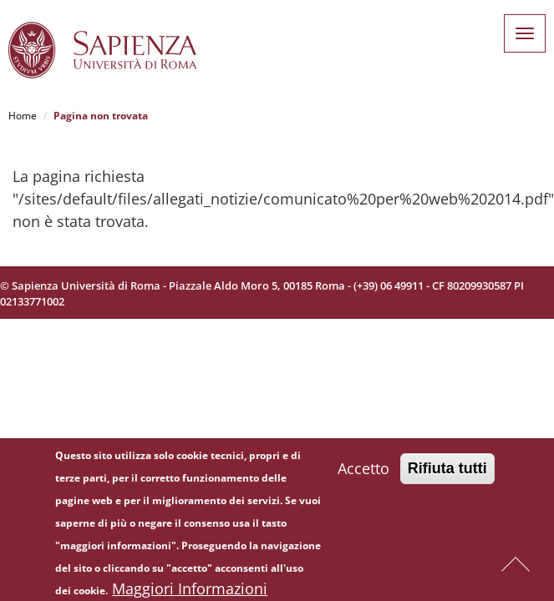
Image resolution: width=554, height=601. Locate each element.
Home (22, 116)
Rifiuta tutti (447, 474)
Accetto (363, 474)
